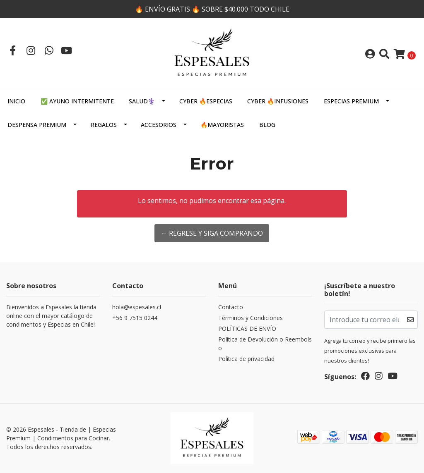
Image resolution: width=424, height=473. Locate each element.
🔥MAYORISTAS (222, 125)
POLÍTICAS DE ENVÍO (247, 328)
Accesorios (158, 125)
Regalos (104, 125)
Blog (267, 125)
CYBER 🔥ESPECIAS (205, 101)
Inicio (16, 101)
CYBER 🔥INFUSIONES (277, 101)
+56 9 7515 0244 (134, 318)
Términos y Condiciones (250, 318)
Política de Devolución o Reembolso (265, 343)
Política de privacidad (246, 359)
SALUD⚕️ (142, 101)
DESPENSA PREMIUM (36, 125)
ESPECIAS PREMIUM (351, 101)
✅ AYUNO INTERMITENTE (77, 101)
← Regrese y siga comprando (212, 233)
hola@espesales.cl (136, 307)
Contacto (230, 307)
